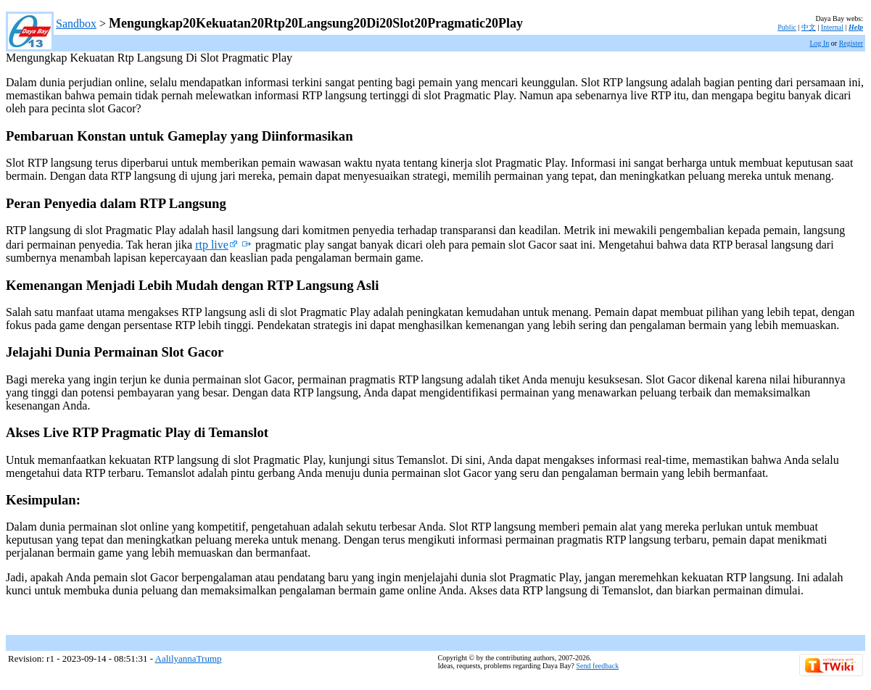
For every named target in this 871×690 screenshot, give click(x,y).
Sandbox (76, 23)
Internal (832, 27)
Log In (819, 43)
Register (851, 43)
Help (856, 27)
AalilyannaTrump (188, 658)
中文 (808, 27)
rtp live (216, 244)
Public (786, 27)
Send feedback (598, 666)
